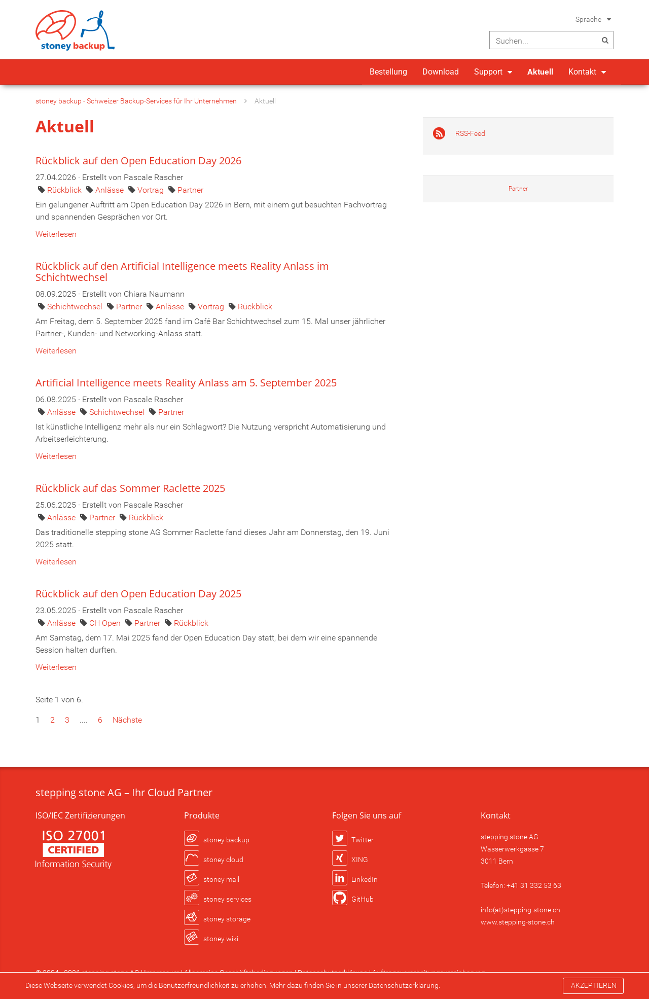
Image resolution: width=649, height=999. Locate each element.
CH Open (106, 623)
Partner (190, 190)
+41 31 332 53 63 (534, 885)
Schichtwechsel (75, 306)
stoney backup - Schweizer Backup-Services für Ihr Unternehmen (136, 101)
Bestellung (388, 72)
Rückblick (65, 190)
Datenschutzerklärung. (404, 985)
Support (488, 72)
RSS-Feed (470, 133)
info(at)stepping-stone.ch (520, 910)
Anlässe (110, 190)
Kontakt (582, 72)
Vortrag (151, 190)
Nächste (127, 720)
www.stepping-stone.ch (518, 922)
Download (440, 72)
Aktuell (540, 72)
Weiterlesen (56, 234)
